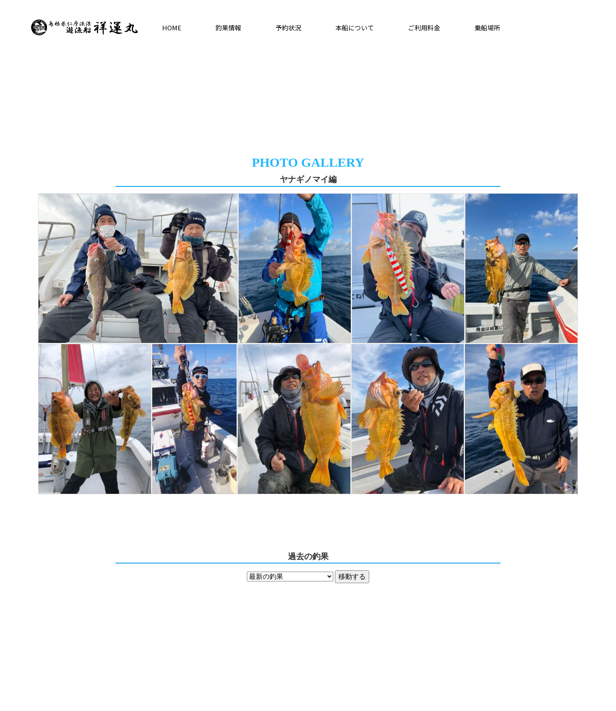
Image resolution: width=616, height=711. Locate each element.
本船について (354, 27)
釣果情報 (228, 27)
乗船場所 (487, 27)
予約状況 (288, 27)
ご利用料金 (424, 27)
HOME (171, 27)
